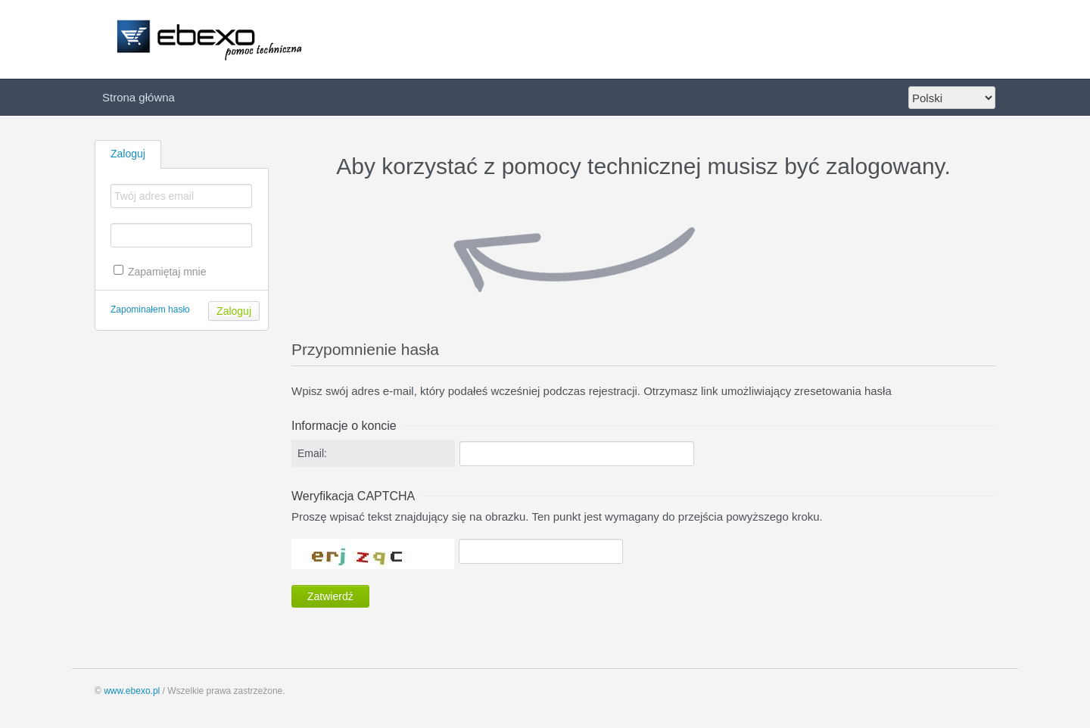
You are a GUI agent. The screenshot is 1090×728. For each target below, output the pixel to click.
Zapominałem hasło (150, 309)
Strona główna (138, 97)
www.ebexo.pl (132, 691)
